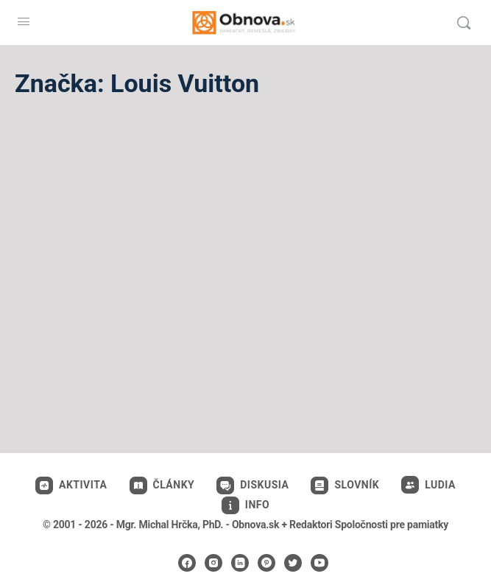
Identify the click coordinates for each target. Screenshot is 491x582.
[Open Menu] (23, 21)
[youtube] (319, 563)
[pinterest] (266, 563)
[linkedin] (240, 563)
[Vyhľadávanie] (464, 23)
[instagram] (213, 563)
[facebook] (187, 563)
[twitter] (293, 563)
